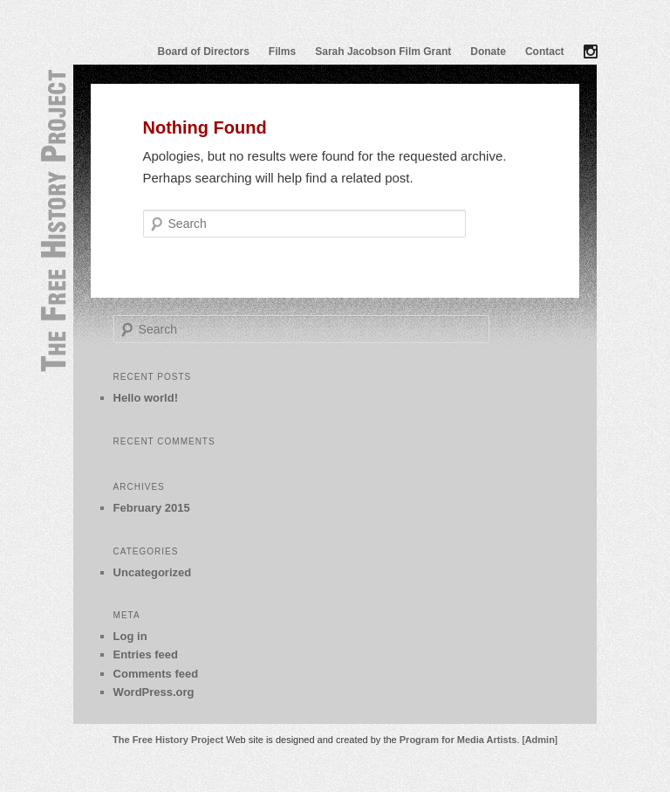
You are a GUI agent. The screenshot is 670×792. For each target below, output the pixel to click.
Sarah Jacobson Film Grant (383, 51)
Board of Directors (204, 51)
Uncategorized (152, 572)
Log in (130, 636)
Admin (540, 739)
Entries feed (145, 654)
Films (282, 51)
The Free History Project (168, 739)
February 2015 (151, 507)
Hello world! (145, 397)
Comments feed (156, 673)
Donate (488, 51)
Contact (544, 51)
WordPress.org (154, 692)
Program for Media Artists (458, 739)
